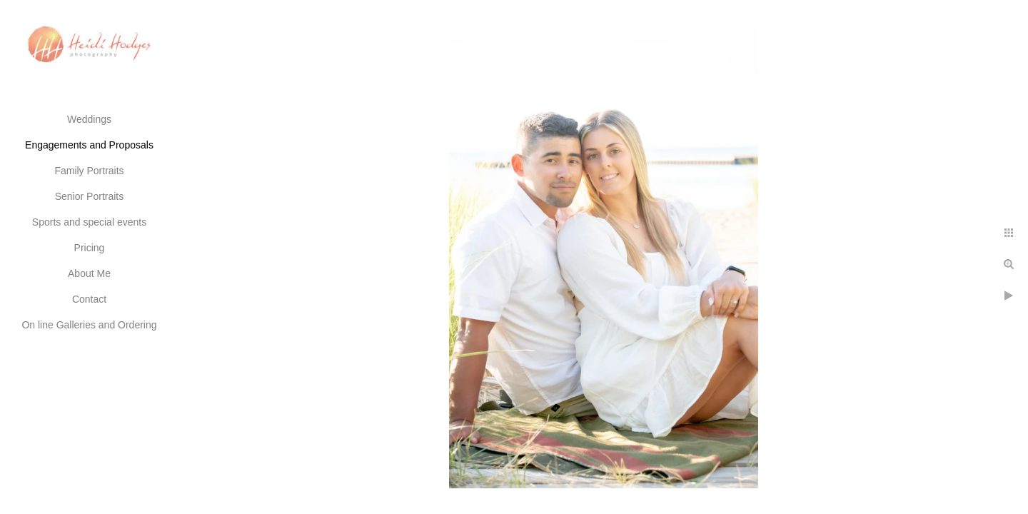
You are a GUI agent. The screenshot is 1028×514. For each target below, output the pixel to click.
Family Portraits (89, 170)
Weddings (89, 119)
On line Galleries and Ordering (88, 325)
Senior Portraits (89, 196)
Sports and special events (89, 222)
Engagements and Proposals (89, 145)
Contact (89, 299)
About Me (89, 273)
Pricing (89, 247)
